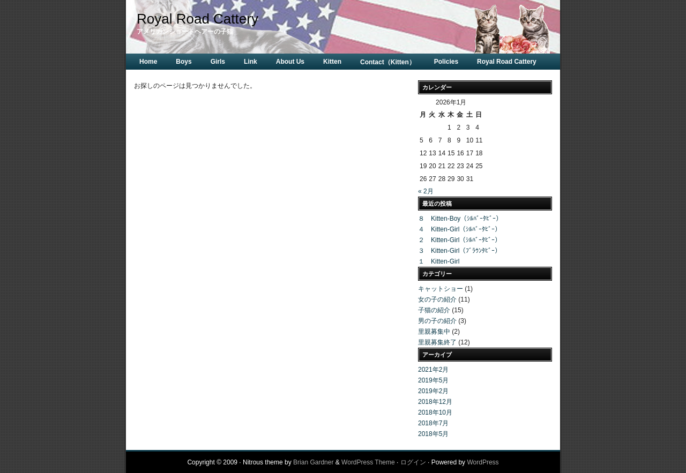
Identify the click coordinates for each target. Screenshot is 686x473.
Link (250, 61)
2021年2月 (433, 369)
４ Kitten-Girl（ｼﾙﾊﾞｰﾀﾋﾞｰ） (459, 229)
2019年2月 (433, 391)
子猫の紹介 (434, 310)
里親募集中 (434, 331)
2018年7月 (433, 423)
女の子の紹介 (437, 299)
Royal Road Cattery (197, 19)
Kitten (332, 61)
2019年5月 (433, 380)
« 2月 (426, 191)
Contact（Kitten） (387, 62)
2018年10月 (435, 412)
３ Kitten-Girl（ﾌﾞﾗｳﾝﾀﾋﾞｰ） (459, 250)
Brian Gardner (313, 462)
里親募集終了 (437, 342)
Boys (183, 61)
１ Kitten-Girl (438, 261)
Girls (218, 61)
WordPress (482, 462)
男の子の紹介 (437, 321)
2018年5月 (433, 434)
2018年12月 (435, 402)
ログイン (413, 462)
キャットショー (440, 288)
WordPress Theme (368, 462)
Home (148, 61)
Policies (446, 61)
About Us (290, 61)
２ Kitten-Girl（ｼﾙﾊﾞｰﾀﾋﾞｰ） (459, 240)
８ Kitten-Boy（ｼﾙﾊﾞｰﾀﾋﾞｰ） (460, 218)
